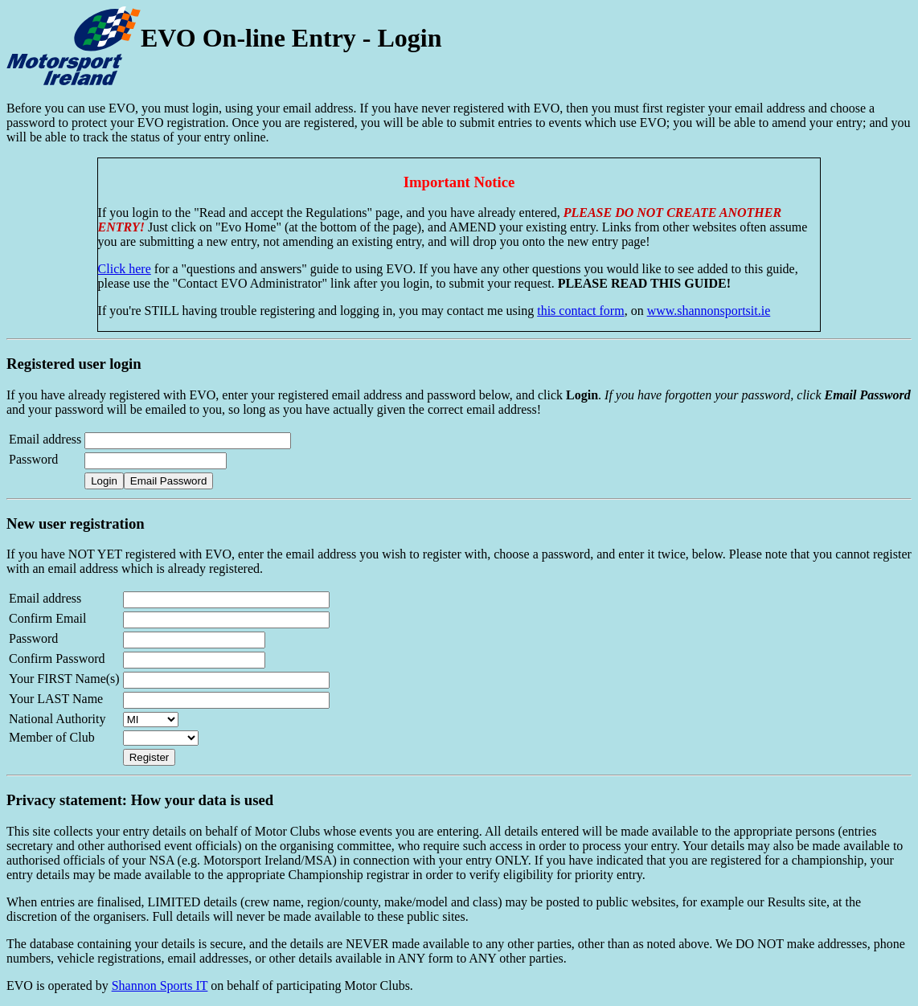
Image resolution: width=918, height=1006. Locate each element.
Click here (124, 269)
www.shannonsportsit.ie (709, 310)
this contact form (580, 310)
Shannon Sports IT (160, 985)
